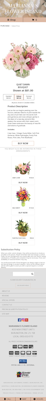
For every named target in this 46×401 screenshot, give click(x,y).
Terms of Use (38, 393)
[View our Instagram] (23, 321)
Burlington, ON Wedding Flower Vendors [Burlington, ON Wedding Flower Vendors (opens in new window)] (27, 386)
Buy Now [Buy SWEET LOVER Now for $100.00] (23, 182)
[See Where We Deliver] (23, 285)
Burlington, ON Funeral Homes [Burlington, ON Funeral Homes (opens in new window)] (16, 383)
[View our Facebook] (19, 321)
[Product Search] (23, 274)
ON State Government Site (33, 389)
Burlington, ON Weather (12, 389)
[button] (23, 361)
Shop (11, 19)
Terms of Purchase (23, 393)
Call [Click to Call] (7, 399)
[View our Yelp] (26, 321)
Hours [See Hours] (38, 399)
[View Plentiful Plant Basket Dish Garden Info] (23, 227)
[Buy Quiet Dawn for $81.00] (23, 143)
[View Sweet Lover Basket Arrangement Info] (23, 166)
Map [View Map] (23, 399)
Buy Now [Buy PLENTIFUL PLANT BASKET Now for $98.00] (23, 243)
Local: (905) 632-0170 (23, 336)
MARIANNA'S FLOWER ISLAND (23, 8)
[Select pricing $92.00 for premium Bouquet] (29, 97)
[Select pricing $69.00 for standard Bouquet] (8, 97)
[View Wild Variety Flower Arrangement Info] (23, 197)
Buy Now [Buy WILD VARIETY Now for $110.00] (23, 212)
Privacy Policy (8, 393)
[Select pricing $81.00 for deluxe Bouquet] (18, 97)
